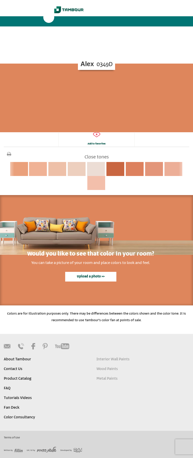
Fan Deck (11, 407)
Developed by (71, 450)
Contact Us (13, 369)
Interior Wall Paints (113, 359)
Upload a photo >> (91, 276)
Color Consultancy (19, 417)
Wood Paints (107, 369)
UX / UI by (41, 450)
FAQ (7, 388)
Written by (13, 450)
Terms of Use (12, 438)
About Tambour (17, 359)
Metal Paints (107, 378)
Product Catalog (17, 378)
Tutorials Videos (18, 398)
